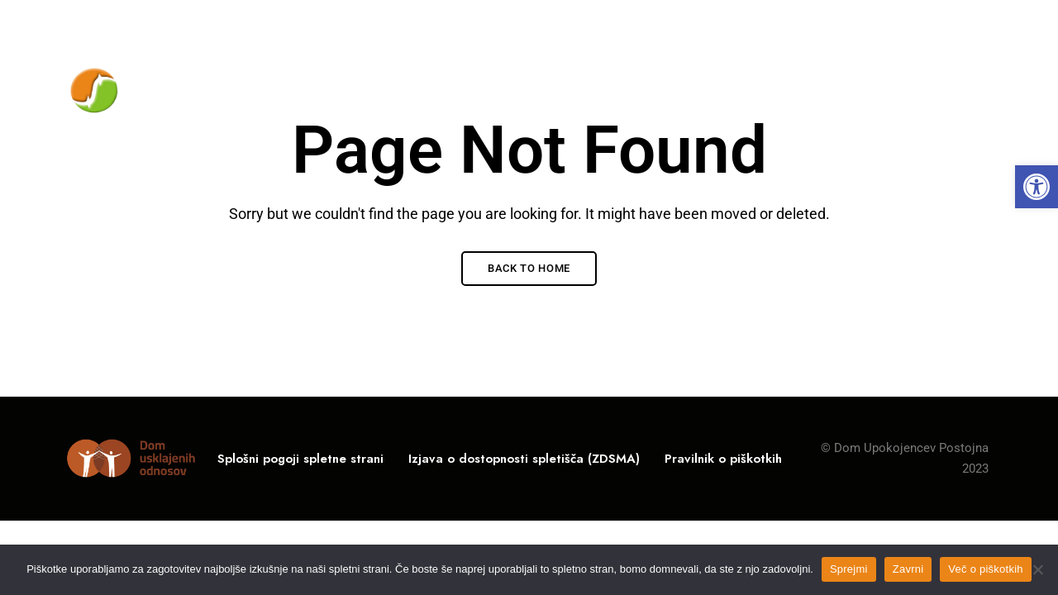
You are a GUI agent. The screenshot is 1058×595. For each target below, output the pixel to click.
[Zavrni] (1037, 569)
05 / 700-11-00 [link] (795, 22)
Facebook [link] (985, 24)
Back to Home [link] (529, 268)
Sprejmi (849, 569)
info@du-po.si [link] (915, 22)
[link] (1036, 186)
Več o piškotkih (985, 569)
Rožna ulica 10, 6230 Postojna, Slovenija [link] (178, 22)
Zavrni (908, 569)
